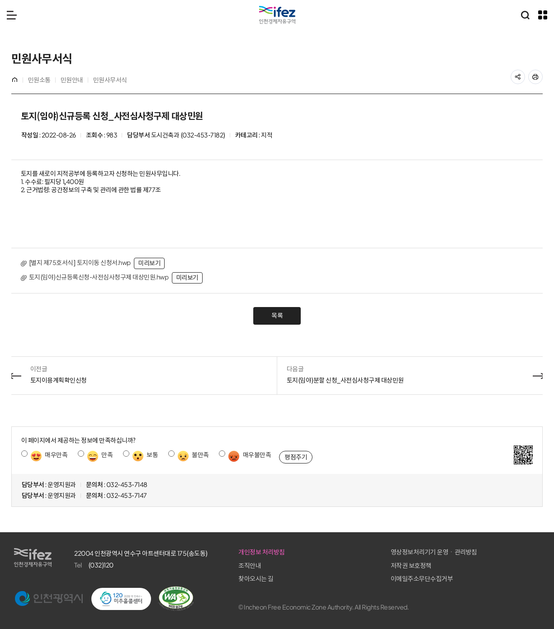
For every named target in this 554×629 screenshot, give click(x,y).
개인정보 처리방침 (378, 552)
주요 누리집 (542, 15)
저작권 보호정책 (468, 566)
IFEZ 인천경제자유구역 (277, 15)
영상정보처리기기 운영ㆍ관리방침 (491, 552)
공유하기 (522, 74)
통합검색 (525, 15)
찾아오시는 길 (372, 579)
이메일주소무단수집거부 (479, 579)
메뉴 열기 (12, 15)
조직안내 (366, 566)
